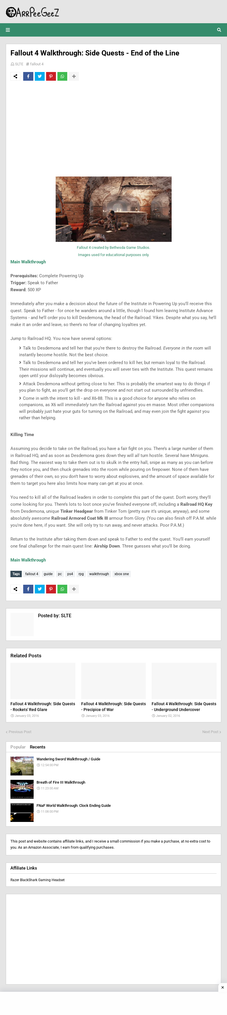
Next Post (210, 731)
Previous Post (20, 731)
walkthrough (99, 574)
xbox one (122, 574)
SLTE (19, 64)
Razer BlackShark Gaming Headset (37, 879)
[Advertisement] (113, 128)
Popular (18, 746)
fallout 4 (36, 64)
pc (60, 574)
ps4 (70, 574)
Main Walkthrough (28, 261)
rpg (81, 574)
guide (48, 574)
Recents (38, 746)
